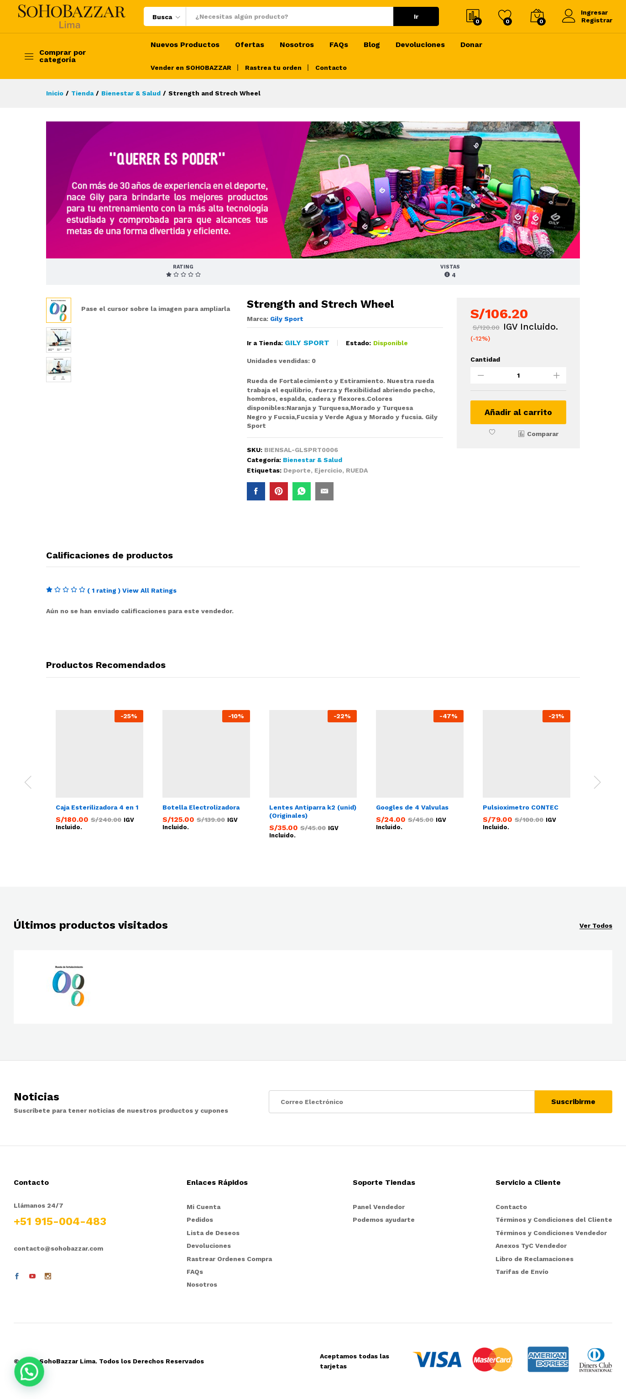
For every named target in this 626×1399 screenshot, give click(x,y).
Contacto (331, 67)
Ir (416, 16)
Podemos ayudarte (384, 1219)
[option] (99, 772)
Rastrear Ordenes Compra (229, 1258)
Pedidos (200, 1219)
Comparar (542, 433)
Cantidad (485, 359)
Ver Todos (595, 925)
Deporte (297, 470)
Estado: (358, 343)
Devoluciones (420, 44)
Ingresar (585, 12)
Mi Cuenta (203, 1206)
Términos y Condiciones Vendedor (551, 1232)
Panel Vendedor (379, 1206)
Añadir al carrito (518, 412)
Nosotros (297, 44)
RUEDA (357, 470)
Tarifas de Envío (522, 1271)
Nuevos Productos (185, 44)
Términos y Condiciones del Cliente (554, 1219)
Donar (471, 44)
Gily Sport (286, 318)
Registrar (596, 20)
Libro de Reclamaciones (535, 1258)
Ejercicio (328, 470)
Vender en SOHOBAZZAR (191, 67)
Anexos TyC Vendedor (531, 1245)
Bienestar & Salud (312, 459)
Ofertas (249, 44)
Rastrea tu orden (273, 67)
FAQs (338, 44)
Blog (372, 44)
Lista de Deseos (213, 1232)
